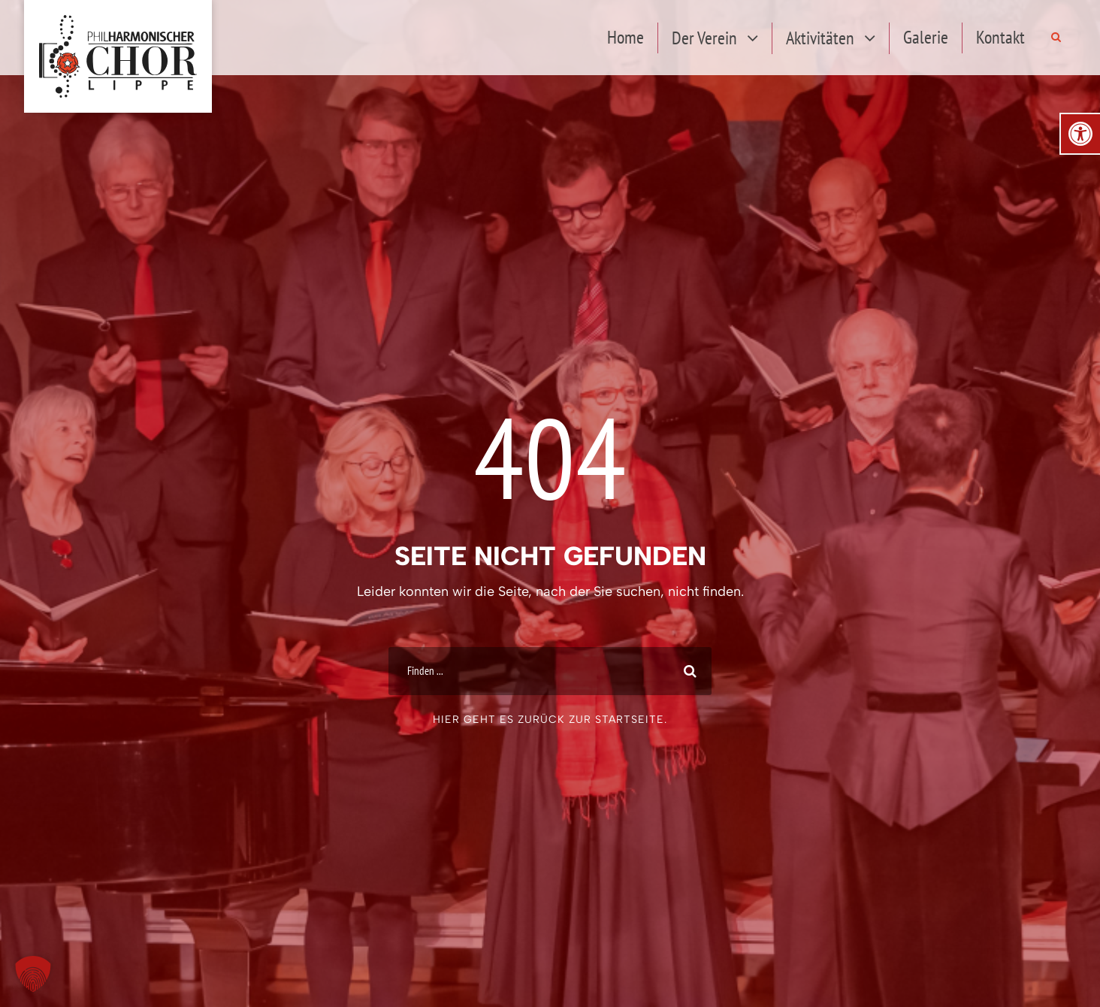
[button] (33, 974)
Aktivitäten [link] (820, 38)
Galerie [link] (925, 37)
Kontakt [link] (1000, 37)
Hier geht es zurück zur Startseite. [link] (550, 719)
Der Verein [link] (704, 38)
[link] (1080, 133)
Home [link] (625, 37)
